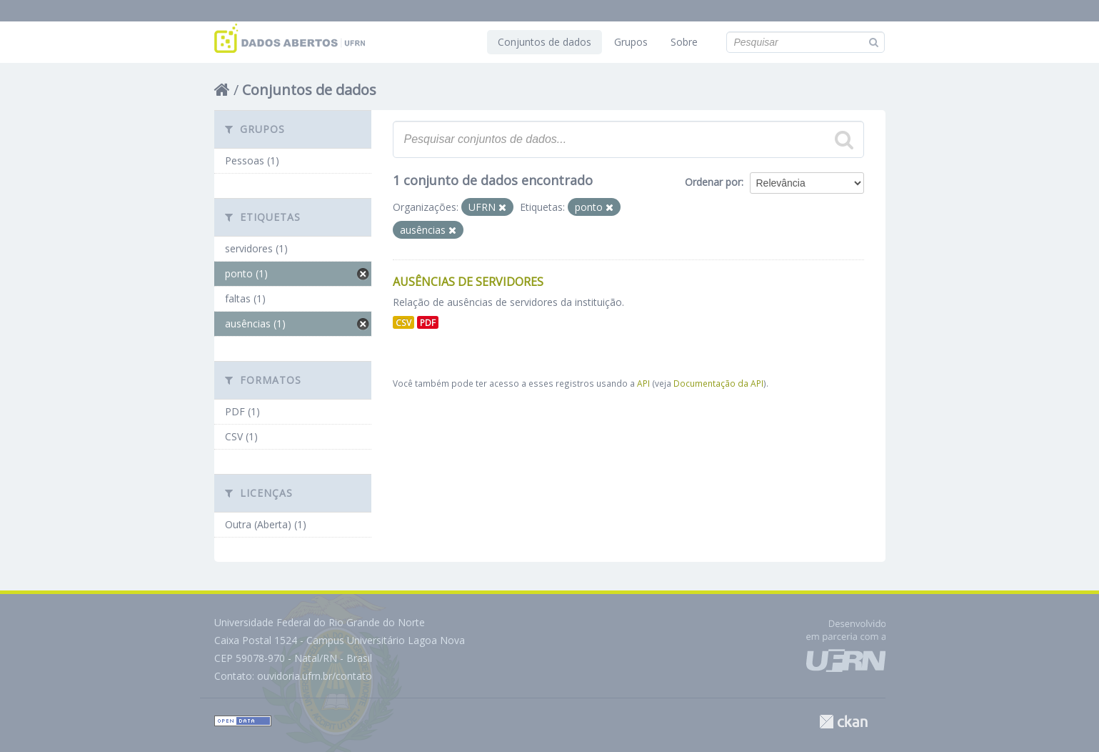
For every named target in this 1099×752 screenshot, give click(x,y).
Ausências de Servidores (468, 282)
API (643, 383)
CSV (403, 322)
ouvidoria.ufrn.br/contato (314, 676)
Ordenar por (713, 182)
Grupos (631, 42)
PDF (428, 322)
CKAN (843, 721)
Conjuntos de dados (544, 42)
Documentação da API (718, 383)
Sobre (684, 42)
